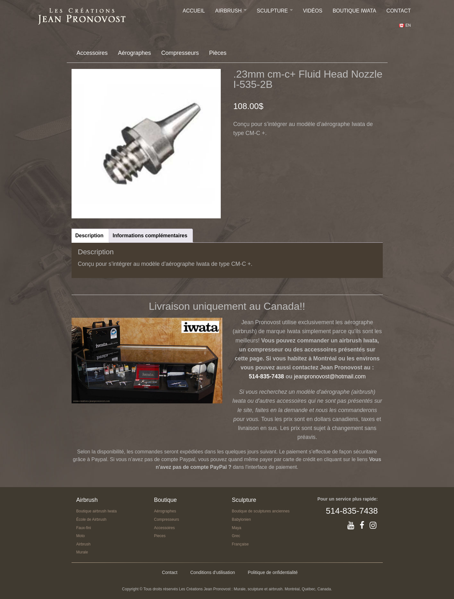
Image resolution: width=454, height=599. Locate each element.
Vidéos (312, 10)
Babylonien (241, 519)
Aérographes (134, 53)
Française (240, 544)
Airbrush (228, 10)
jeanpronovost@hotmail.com (329, 376)
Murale (82, 552)
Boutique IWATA (354, 10)
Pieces (160, 536)
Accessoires (92, 53)
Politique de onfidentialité (273, 572)
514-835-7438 (266, 376)
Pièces (218, 53)
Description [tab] (89, 235)
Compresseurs (180, 53)
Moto (80, 536)
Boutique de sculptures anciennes (261, 511)
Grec (236, 536)
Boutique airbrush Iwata (96, 511)
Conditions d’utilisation (212, 572)
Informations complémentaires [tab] (150, 235)
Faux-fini (83, 528)
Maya (236, 528)
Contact (398, 10)
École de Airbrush (91, 519)
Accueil (194, 10)
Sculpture (272, 10)
